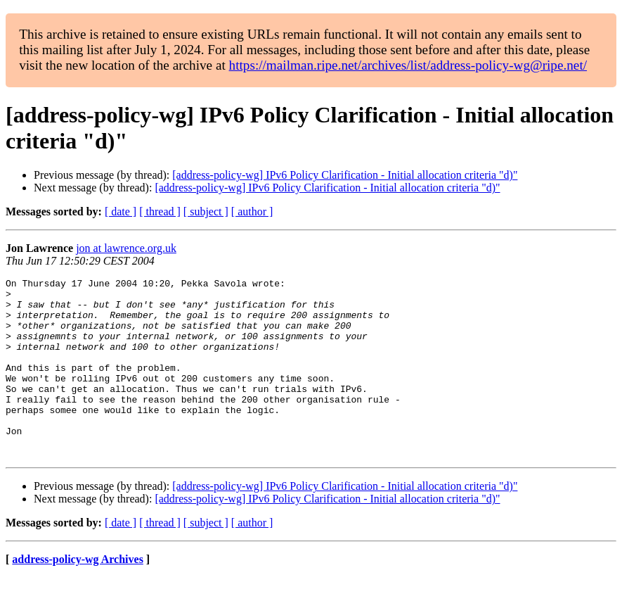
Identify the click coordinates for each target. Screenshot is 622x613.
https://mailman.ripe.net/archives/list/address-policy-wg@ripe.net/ (408, 65)
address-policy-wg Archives (77, 595)
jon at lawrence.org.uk (126, 248)
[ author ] (252, 211)
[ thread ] (160, 211)
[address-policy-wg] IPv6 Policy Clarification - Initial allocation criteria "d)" (344, 175)
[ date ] (120, 211)
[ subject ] (205, 211)
